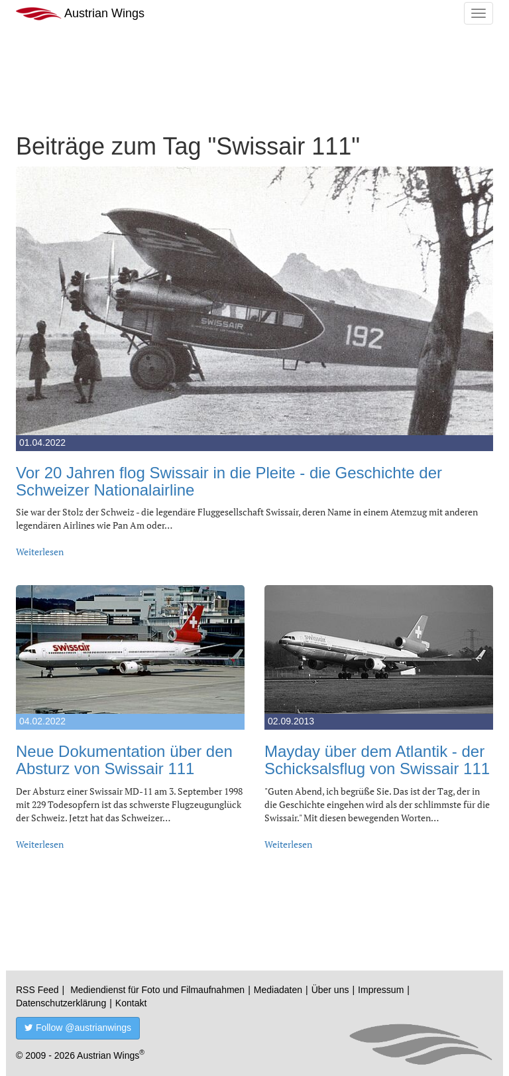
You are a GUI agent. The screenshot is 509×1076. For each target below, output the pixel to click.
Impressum (381, 989)
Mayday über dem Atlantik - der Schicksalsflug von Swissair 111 (377, 759)
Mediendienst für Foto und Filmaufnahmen (157, 989)
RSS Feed (37, 989)
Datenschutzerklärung (61, 1003)
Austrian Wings (80, 14)
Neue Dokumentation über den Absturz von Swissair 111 (124, 759)
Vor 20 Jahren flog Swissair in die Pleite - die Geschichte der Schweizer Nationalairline (229, 481)
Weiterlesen (40, 551)
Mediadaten (278, 989)
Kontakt (130, 1003)
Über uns (330, 989)
